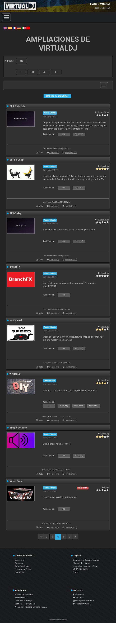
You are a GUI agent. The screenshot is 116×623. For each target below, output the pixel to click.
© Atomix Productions (58, 620)
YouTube (78, 598)
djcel (106, 487)
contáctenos (20, 598)
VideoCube (16, 481)
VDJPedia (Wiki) (80, 569)
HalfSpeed (16, 320)
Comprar (19, 563)
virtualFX (15, 374)
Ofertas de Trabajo (23, 600)
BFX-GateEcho (18, 106)
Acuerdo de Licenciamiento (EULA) (31, 607)
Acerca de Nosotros (24, 594)
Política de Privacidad (25, 604)
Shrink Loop (17, 159)
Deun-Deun (103, 112)
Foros (75, 572)
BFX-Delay (15, 213)
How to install (71, 153)
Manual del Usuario (82, 563)
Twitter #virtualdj (82, 604)
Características (22, 566)
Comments (54, 153)
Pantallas (19, 572)
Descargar (19, 560)
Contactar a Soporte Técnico (86, 560)
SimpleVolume (18, 427)
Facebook (78, 594)
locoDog (105, 166)
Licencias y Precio (23, 569)
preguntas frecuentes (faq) (85, 566)
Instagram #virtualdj (83, 600)
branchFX (15, 267)
